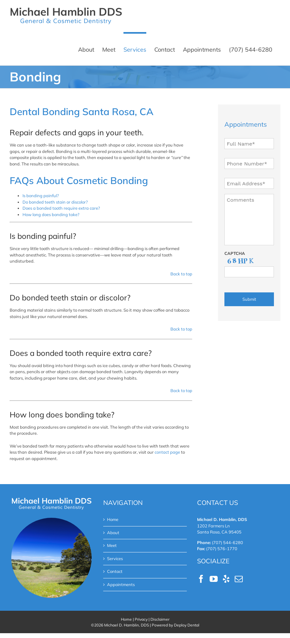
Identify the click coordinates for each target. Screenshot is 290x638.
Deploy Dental (186, 625)
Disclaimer (159, 619)
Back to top (181, 273)
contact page (167, 452)
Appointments (121, 584)
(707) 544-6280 (227, 542)
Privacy (141, 619)
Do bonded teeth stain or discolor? (55, 202)
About (113, 532)
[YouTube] (214, 579)
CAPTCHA (234, 253)
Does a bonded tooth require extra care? (61, 208)
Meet (112, 545)
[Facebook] (201, 579)
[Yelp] (226, 579)
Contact (114, 571)
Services (115, 558)
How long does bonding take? (51, 214)
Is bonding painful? (41, 195)
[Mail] (239, 579)
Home (112, 519)
